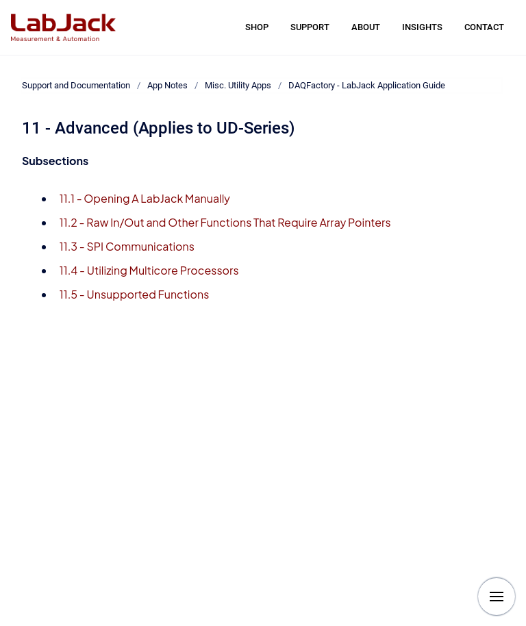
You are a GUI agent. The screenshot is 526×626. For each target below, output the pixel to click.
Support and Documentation (76, 85)
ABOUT (365, 27)
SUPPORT (309, 27)
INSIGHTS (422, 27)
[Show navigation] (496, 596)
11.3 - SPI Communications (127, 246)
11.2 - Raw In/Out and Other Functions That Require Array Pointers (225, 222)
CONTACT (484, 27)
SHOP (256, 27)
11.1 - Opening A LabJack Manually (145, 198)
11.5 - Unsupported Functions (134, 294)
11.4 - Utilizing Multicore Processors (149, 270)
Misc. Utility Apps (238, 85)
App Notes (167, 85)
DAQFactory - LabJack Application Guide (366, 85)
